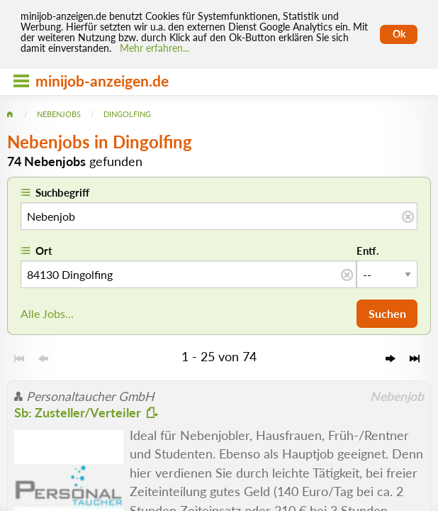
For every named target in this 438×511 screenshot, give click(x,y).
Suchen (387, 313)
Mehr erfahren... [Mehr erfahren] (154, 48)
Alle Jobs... (47, 313)
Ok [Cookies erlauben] (399, 34)
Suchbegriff (62, 192)
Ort (43, 250)
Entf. (367, 250)
